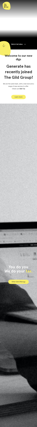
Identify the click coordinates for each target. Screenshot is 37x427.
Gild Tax (22, 89)
